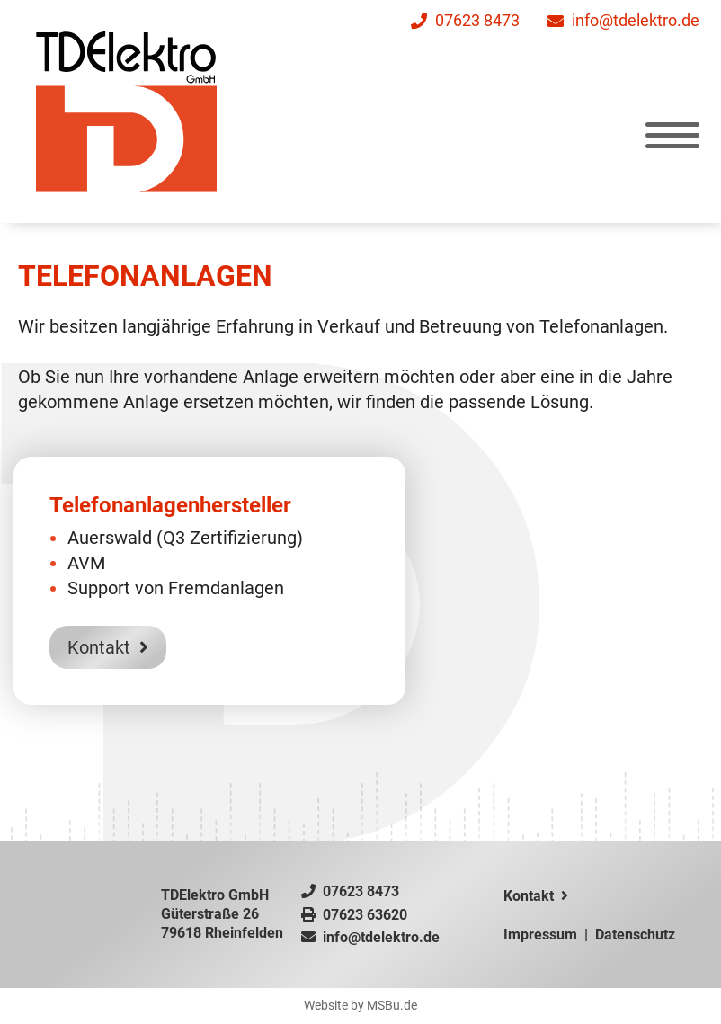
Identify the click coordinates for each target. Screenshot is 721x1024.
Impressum (540, 934)
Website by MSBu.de (360, 1005)
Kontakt (107, 652)
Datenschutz (635, 934)
